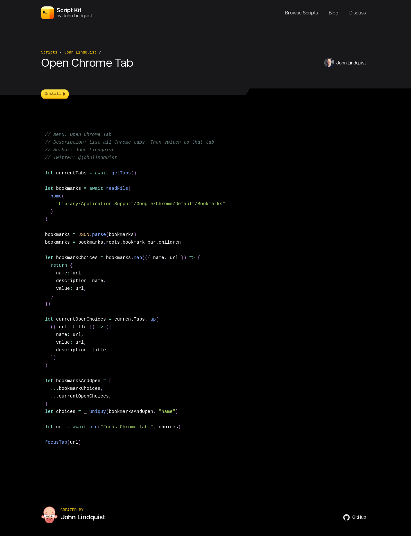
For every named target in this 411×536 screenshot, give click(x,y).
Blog (333, 13)
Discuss (357, 13)
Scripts (49, 52)
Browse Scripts (301, 13)
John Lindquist (80, 52)
